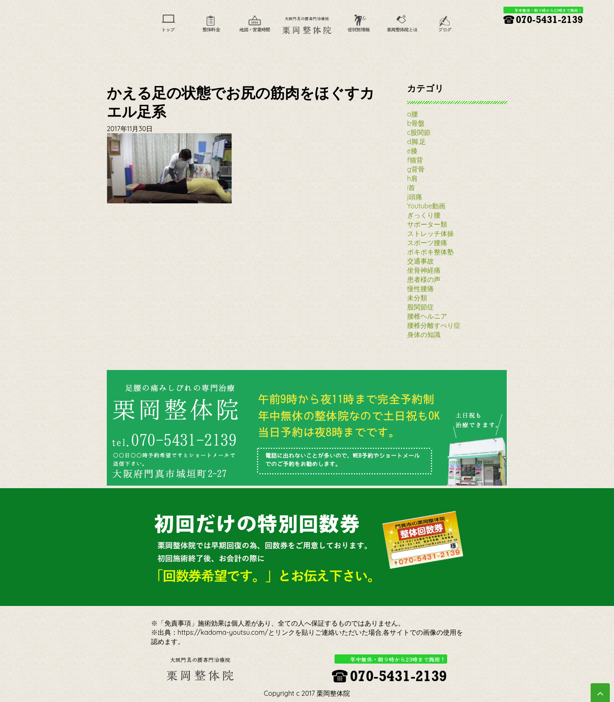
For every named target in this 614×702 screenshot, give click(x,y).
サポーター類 (427, 224)
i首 (411, 187)
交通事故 (420, 261)
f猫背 (415, 160)
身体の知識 (423, 334)
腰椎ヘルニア (427, 316)
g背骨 (416, 169)
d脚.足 (416, 141)
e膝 (412, 151)
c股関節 (418, 132)
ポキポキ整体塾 (430, 252)
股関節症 (420, 307)
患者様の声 (423, 279)
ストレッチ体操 (430, 233)
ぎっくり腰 (423, 215)
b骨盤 (416, 123)
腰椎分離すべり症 (433, 325)
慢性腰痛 (420, 288)
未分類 (417, 298)
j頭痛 (414, 197)
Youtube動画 (426, 206)
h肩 (412, 178)
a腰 (412, 114)
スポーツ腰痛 (427, 242)
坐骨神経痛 (423, 270)
